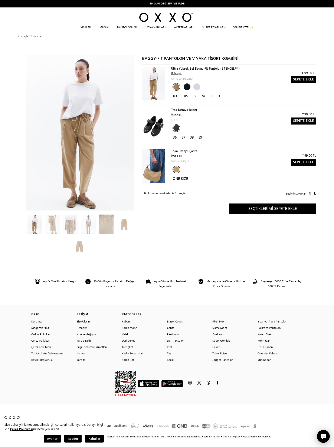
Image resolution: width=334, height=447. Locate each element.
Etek (170, 354)
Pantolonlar (127, 31)
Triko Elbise (219, 360)
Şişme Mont (219, 335)
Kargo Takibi (84, 347)
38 (192, 145)
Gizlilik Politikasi (41, 341)
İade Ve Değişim (231, 444)
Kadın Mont (129, 335)
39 (200, 145)
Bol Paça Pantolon (269, 335)
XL (220, 103)
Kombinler (36, 43)
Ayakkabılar (155, 31)
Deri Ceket (128, 347)
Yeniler (86, 31)
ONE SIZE (180, 186)
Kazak (170, 367)
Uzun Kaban (265, 354)
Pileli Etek (218, 328)
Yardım (80, 367)
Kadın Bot (128, 367)
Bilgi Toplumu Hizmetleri (91, 354)
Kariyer (80, 360)
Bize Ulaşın (83, 328)
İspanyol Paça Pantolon (272, 328)
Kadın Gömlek (221, 347)
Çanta (170, 335)
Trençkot (127, 354)
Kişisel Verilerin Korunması (257, 444)
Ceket (216, 354)
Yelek (125, 341)
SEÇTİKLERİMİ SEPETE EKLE (272, 215)
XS (186, 103)
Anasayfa (23, 43)
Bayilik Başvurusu (42, 367)
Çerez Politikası (40, 347)
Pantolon (173, 341)
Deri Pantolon (175, 347)
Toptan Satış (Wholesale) (47, 360)
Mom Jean (264, 347)
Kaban (126, 328)
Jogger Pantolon (222, 367)
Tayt (170, 360)
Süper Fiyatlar (212, 31)
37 (183, 145)
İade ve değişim (86, 341)
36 (175, 145)
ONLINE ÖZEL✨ (243, 31)
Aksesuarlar (183, 31)
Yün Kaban (264, 367)
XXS (176, 103)
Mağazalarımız (40, 335)
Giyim (104, 31)
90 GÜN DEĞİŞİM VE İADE (167, 3)
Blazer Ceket (175, 328)
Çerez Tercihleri (41, 354)
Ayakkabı (218, 341)
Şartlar (207, 444)
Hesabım (81, 335)
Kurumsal (37, 328)
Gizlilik (217, 444)
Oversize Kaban (267, 360)
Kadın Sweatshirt (132, 360)
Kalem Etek (264, 341)
